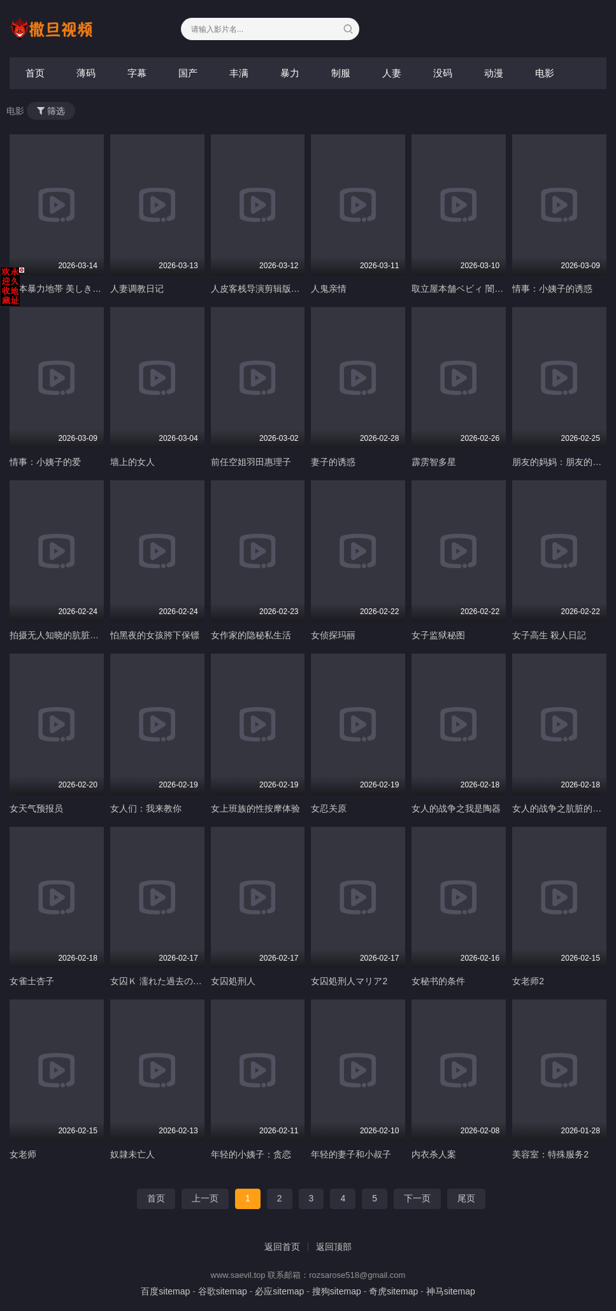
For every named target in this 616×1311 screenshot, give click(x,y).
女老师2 (528, 981)
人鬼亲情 (329, 288)
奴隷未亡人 (132, 1154)
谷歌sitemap (222, 1291)
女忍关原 (329, 808)
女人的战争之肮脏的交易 (561, 808)
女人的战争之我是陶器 (456, 808)
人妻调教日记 (137, 288)
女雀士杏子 (32, 981)
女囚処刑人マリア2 (349, 981)
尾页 (466, 1198)
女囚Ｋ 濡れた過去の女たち (165, 981)
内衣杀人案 (434, 1154)
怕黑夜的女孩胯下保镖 (154, 635)
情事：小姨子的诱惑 (552, 288)
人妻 (391, 73)
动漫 (493, 73)
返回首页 (282, 1247)
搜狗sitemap (336, 1291)
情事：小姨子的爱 (45, 462)
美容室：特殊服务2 (550, 1154)
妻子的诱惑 (333, 462)
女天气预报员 (36, 808)
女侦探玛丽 (333, 635)
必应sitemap (279, 1291)
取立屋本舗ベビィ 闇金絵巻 (466, 288)
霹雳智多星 (434, 462)
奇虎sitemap (393, 1291)
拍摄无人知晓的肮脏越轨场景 (67, 635)
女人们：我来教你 (146, 808)
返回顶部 (334, 1247)
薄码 (86, 73)
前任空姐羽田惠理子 (251, 462)
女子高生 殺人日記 (549, 635)
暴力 (289, 73)
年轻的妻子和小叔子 (351, 1154)
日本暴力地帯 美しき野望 (60, 288)
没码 (442, 73)
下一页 (417, 1198)
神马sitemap (450, 1291)
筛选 (51, 111)
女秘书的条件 (438, 981)
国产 (187, 73)
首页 (35, 73)
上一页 (205, 1198)
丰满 (238, 73)
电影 (544, 73)
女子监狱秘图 (438, 635)
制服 (340, 73)
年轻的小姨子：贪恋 (251, 1154)
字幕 (137, 73)
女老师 (23, 1154)
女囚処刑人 (233, 981)
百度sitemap (165, 1291)
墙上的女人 (132, 462)
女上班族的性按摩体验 (255, 808)
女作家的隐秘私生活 (251, 635)
